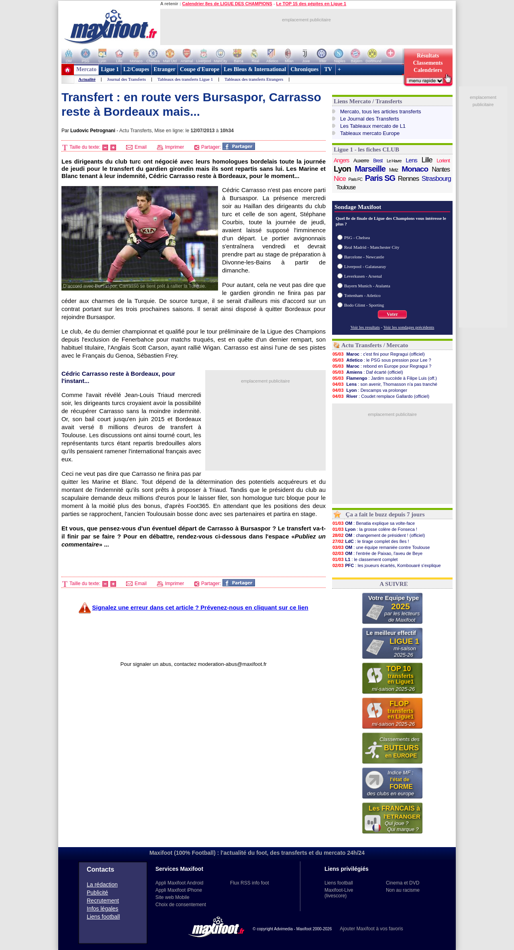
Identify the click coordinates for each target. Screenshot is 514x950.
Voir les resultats (365, 327)
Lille (426, 160)
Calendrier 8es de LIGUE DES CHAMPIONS (227, 3)
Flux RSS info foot (249, 883)
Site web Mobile (172, 897)
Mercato (86, 69)
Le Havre (394, 160)
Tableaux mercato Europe (370, 133)
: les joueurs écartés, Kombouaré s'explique (386, 565)
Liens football (103, 916)
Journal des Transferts (126, 79)
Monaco (415, 169)
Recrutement (103, 900)
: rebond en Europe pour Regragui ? (381, 366)
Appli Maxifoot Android (179, 883)
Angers (341, 160)
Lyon (342, 169)
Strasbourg (436, 178)
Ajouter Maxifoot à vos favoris (371, 929)
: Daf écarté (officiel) (367, 372)
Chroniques (304, 69)
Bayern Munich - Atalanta (367, 285)
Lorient (443, 161)
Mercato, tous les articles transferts (380, 112)
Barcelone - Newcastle (364, 256)
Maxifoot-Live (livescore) (338, 893)
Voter (392, 314)
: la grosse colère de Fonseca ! (374, 529)
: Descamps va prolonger (369, 390)
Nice (340, 178)
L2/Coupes (136, 69)
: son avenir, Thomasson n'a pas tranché (384, 384)
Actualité (87, 79)
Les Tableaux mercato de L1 (373, 126)
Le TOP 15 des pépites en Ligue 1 (311, 3)
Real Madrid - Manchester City (371, 247)
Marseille (370, 169)
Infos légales (102, 908)
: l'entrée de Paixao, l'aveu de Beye (377, 553)
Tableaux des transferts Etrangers (253, 79)
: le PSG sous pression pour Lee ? (381, 360)
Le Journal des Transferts (369, 119)
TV (328, 69)
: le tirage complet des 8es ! (370, 541)
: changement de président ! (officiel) (378, 535)
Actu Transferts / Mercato (374, 345)
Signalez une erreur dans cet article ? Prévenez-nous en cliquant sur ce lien (200, 607)
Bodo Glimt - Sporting (364, 305)
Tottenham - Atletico (362, 295)
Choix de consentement (180, 904)
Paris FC (356, 179)
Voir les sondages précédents (408, 327)
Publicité (97, 892)
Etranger (164, 69)
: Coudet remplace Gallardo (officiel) (380, 396)
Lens (411, 160)
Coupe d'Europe (199, 69)
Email (136, 147)
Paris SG (380, 178)
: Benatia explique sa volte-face (373, 523)
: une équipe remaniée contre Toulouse (381, 547)
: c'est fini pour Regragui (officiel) (378, 354)
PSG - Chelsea (357, 237)
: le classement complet (365, 559)
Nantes (441, 169)
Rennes (408, 178)
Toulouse (345, 187)
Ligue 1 (110, 69)
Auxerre (361, 161)
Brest (377, 161)
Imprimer (170, 147)
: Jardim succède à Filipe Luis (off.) (384, 378)
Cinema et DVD (402, 883)
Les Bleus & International (255, 69)
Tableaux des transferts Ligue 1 (185, 79)
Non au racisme (403, 890)
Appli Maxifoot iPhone (178, 890)
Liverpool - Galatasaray (365, 266)
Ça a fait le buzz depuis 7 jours (385, 514)
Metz (393, 170)
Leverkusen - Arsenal (363, 276)
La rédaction (102, 884)
